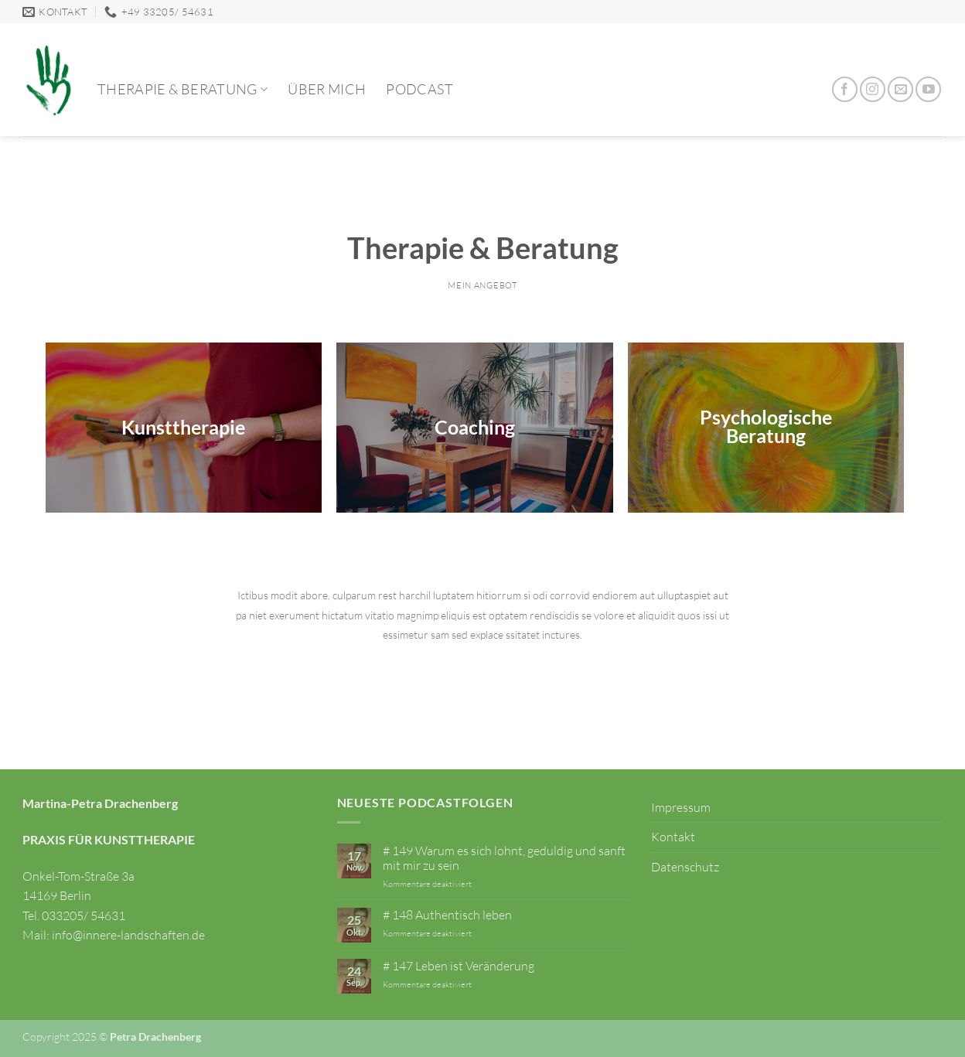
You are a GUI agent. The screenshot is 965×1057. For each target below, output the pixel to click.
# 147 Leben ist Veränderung (458, 966)
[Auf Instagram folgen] (872, 89)
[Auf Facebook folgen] (845, 89)
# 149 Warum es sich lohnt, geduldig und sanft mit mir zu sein (504, 858)
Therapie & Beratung (182, 88)
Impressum (681, 807)
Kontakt (673, 836)
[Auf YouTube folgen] (928, 89)
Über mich (327, 88)
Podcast (419, 88)
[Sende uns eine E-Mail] (900, 89)
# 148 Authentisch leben (447, 915)
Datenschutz (685, 867)
